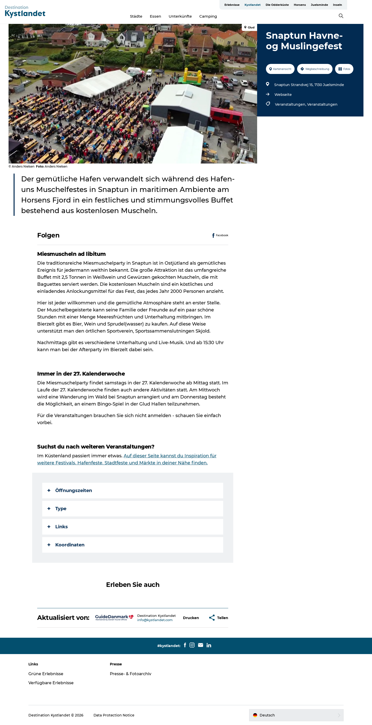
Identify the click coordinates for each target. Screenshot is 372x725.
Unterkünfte (192, 16)
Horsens (321, 5)
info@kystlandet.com (155, 620)
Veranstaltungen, (291, 104)
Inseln (358, 5)
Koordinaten (66, 545)
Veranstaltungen (322, 104)
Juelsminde (340, 5)
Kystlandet (274, 5)
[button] (191, 617)
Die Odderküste (298, 5)
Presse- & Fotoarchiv (132, 673)
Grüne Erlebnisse (47, 673)
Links (58, 527)
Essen (168, 16)
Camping (220, 16)
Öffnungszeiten (70, 490)
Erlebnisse (253, 5)
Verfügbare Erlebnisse (53, 682)
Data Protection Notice (116, 715)
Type (57, 508)
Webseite (283, 94)
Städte (149, 16)
